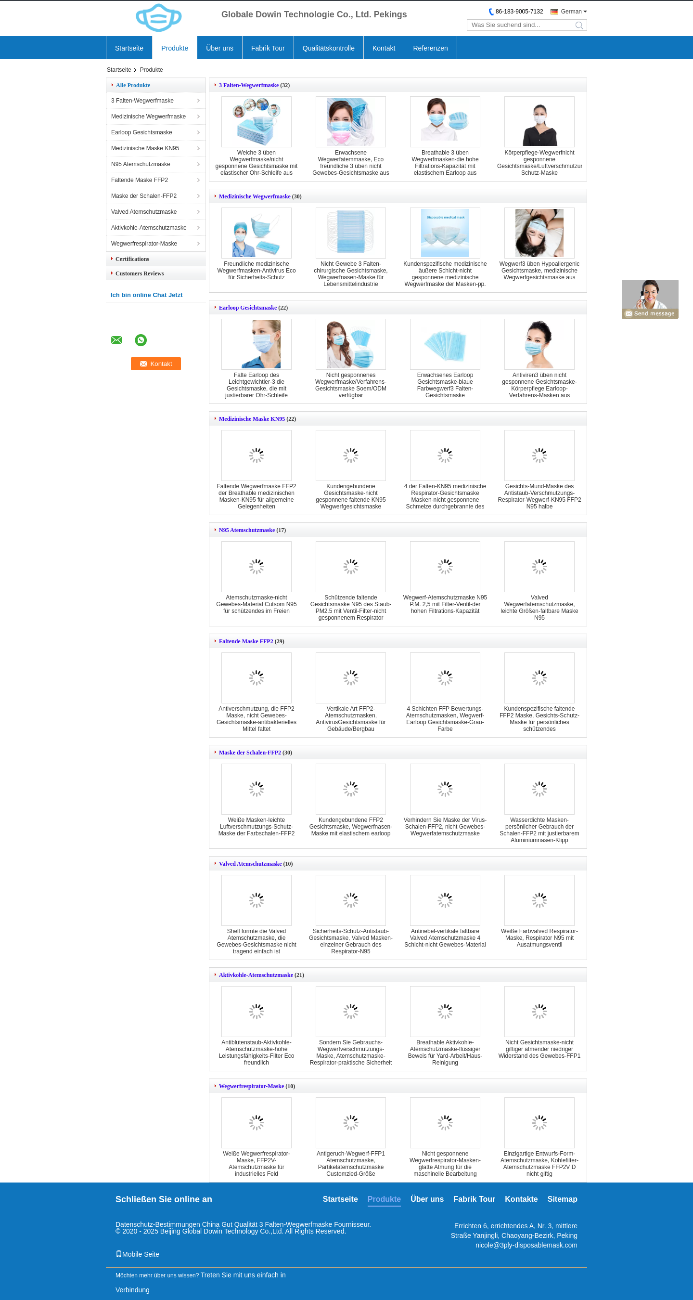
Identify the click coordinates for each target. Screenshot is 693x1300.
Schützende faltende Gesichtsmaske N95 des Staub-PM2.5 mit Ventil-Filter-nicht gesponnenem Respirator (351, 607)
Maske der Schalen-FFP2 (144, 196)
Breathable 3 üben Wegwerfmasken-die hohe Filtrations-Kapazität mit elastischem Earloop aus (444, 162)
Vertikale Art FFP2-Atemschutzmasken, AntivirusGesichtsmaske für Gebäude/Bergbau (350, 718)
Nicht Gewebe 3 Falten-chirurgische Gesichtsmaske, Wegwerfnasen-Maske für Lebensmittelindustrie (350, 273)
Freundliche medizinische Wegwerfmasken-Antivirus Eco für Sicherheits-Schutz (256, 270)
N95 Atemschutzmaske (140, 164)
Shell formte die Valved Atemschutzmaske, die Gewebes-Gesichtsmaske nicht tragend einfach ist (256, 941)
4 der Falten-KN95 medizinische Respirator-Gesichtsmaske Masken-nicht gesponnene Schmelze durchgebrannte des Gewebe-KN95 (445, 500)
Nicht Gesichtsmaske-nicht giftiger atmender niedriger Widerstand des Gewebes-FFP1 (540, 1049)
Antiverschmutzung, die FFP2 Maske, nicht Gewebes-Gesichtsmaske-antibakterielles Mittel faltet (256, 718)
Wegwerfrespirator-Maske (144, 243)
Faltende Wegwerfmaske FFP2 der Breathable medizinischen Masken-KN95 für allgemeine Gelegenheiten (256, 496)
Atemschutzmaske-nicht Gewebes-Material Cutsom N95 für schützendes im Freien (256, 604)
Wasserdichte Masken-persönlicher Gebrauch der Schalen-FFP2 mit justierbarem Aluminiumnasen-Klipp (539, 830)
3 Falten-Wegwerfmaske (142, 100)
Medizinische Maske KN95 (145, 148)
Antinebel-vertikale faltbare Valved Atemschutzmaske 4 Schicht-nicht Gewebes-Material (445, 938)
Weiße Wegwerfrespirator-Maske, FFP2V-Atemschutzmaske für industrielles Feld (256, 1163)
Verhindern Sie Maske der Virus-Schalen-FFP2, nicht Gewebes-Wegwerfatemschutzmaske (445, 827)
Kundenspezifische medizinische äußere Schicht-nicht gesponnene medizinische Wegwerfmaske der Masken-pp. (445, 273)
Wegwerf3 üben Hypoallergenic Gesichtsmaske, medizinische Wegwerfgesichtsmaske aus (540, 270)
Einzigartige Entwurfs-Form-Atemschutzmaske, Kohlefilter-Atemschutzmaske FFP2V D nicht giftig (539, 1163)
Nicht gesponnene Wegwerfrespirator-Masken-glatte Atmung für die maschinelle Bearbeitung (445, 1163)
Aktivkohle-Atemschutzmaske (149, 227)
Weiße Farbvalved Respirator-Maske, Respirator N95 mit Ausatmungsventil (539, 938)
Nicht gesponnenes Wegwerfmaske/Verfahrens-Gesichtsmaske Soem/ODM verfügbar (350, 385)
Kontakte (521, 1199)
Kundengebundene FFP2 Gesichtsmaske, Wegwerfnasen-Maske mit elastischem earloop (351, 827)
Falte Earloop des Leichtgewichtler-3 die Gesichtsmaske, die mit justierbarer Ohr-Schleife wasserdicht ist (256, 388)
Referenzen (430, 48)
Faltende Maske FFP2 (139, 180)
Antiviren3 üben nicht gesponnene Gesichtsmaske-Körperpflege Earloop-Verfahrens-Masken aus (539, 385)
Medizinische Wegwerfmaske (148, 116)
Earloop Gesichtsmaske (141, 132)
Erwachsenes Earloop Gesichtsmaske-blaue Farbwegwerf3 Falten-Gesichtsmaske (445, 385)
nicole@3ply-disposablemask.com (526, 1245)
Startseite (129, 48)
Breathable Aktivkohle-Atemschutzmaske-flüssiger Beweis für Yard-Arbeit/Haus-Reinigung (445, 1052)
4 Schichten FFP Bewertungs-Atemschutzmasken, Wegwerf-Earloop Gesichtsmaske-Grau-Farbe (445, 718)
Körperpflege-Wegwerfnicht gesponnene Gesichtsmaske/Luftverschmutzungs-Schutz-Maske (544, 162)
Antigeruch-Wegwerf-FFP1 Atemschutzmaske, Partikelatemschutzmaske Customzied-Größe (351, 1163)
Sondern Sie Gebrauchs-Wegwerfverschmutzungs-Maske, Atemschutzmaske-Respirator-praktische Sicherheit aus (351, 1056)
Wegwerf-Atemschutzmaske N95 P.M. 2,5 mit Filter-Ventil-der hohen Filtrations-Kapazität (445, 604)
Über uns (219, 48)
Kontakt (383, 48)
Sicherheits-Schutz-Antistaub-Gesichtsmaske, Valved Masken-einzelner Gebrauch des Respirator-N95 (351, 941)
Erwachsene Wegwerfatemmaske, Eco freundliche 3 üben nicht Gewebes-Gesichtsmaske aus (350, 162)
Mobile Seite (137, 1254)
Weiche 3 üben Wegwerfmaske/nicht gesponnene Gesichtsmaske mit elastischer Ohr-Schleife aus (257, 162)
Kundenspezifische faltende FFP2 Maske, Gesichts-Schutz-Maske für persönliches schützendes (539, 718)
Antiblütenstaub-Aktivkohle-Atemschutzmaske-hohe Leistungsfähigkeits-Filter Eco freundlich (257, 1052)
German (571, 11)
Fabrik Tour (268, 48)
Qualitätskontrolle (329, 48)
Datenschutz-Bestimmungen (158, 1224)
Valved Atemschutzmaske (144, 211)
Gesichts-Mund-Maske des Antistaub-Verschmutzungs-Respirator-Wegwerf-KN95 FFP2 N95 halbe (539, 496)
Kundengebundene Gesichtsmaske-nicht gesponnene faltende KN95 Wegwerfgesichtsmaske (350, 496)
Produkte (174, 48)
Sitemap (563, 1199)
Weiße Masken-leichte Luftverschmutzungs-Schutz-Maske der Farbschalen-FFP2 (256, 827)
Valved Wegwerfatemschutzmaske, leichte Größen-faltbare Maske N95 (539, 607)
